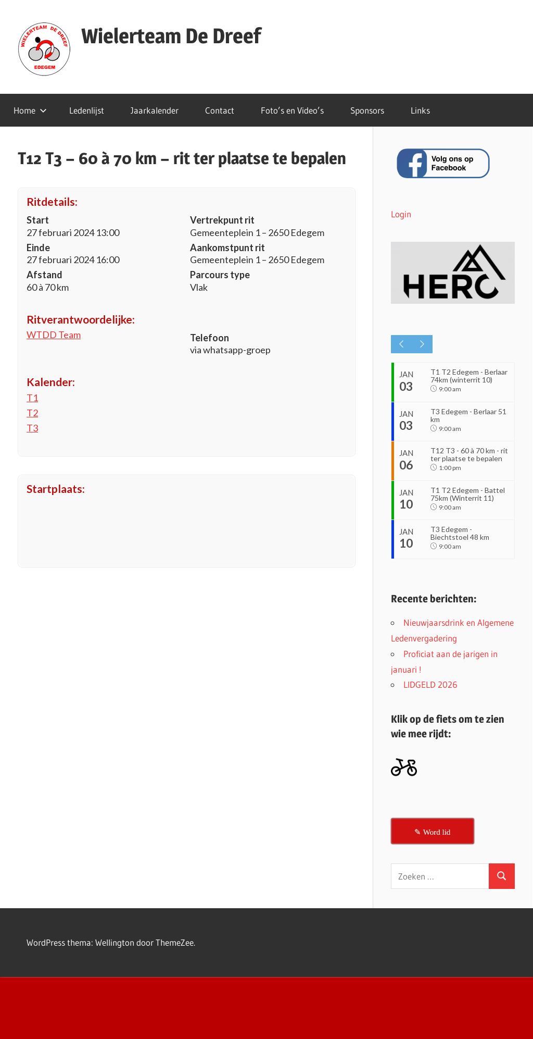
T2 (32, 412)
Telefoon (209, 337)
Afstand (44, 274)
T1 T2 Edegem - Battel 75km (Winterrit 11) (469, 504)
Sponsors (367, 110)
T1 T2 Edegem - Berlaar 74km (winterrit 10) (468, 375)
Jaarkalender (155, 110)
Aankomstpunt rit (227, 247)
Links (420, 110)
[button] (453, 273)
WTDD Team (54, 334)
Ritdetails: (52, 201)
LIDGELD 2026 (430, 697)
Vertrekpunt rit (222, 220)
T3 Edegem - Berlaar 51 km (469, 416)
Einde (38, 247)
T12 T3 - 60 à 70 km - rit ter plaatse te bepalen (466, 461)
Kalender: (51, 381)
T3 (32, 428)
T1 (32, 397)
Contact (219, 110)
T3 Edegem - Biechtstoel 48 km (461, 545)
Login (401, 213)
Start (38, 220)
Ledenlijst (86, 110)
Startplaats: (56, 488)
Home (30, 110)
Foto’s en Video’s (292, 110)
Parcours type (220, 274)
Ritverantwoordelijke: (81, 319)
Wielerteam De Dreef (171, 35)
